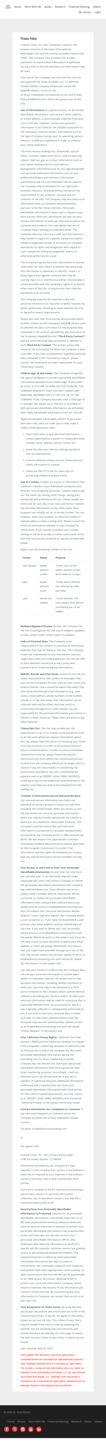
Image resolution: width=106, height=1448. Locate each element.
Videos (97, 6)
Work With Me (33, 6)
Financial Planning (79, 6)
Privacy (22, 1421)
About (17, 6)
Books (48, 6)
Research (60, 6)
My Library (85, 12)
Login (97, 12)
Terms (10, 1421)
